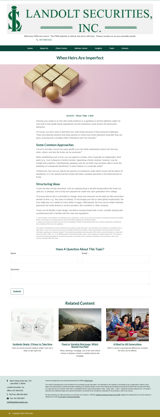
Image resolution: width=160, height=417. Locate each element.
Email (84, 253)
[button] (44, 48)
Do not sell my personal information (69, 397)
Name (13, 253)
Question (15, 269)
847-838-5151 (44, 40)
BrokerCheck (89, 380)
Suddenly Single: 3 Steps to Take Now (32, 344)
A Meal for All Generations (127, 344)
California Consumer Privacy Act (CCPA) (108, 395)
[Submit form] (17, 292)
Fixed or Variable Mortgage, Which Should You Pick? (80, 345)
